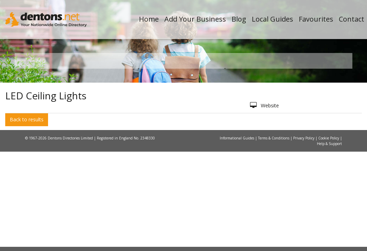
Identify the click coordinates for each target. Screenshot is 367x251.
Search (305, 131)
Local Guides (272, 19)
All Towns (53, 143)
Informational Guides (237, 225)
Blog (239, 19)
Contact (351, 19)
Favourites (316, 19)
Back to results (27, 207)
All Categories (179, 143)
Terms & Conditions (274, 225)
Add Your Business (195, 19)
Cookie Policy (329, 225)
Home (149, 19)
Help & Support (329, 230)
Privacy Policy (304, 225)
